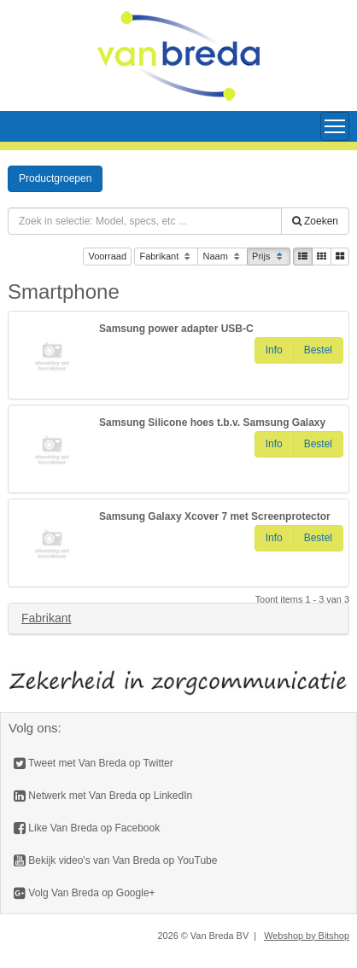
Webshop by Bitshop (306, 935)
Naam (222, 257)
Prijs (268, 257)
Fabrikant (166, 257)
